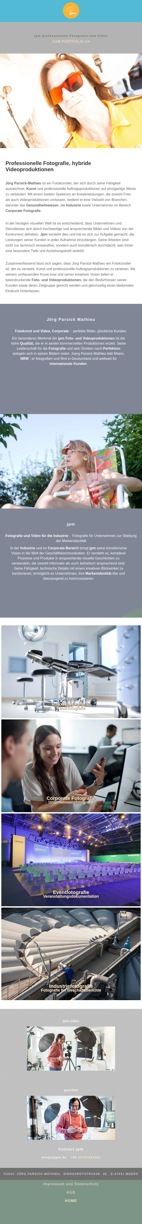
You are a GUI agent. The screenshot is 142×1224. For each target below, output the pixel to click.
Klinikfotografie (71, 708)
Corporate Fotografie (71, 798)
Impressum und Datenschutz (71, 1184)
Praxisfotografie (71, 704)
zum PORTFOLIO (71, 41)
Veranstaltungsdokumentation (71, 896)
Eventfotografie (71, 892)
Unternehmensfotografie (71, 802)
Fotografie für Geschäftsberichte (71, 990)
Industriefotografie (71, 986)
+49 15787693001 (86, 1157)
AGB (71, 1192)
